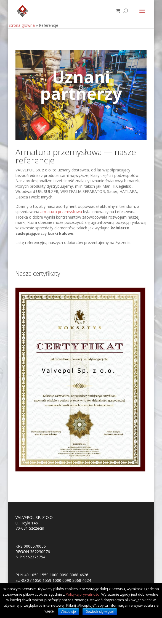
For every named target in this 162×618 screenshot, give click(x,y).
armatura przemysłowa (61, 211)
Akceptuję (68, 612)
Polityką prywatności (83, 594)
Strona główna (22, 25)
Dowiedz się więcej (99, 612)
